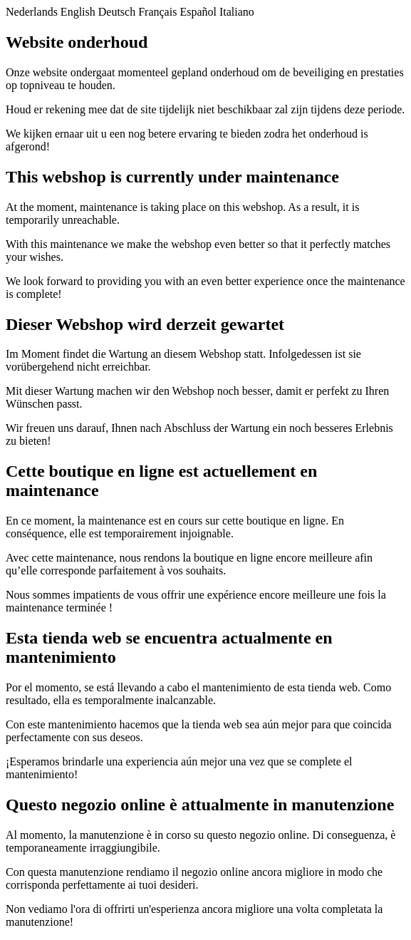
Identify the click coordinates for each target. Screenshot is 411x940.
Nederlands (32, 12)
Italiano (236, 12)
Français (157, 12)
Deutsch (116, 12)
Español (198, 12)
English (78, 12)
